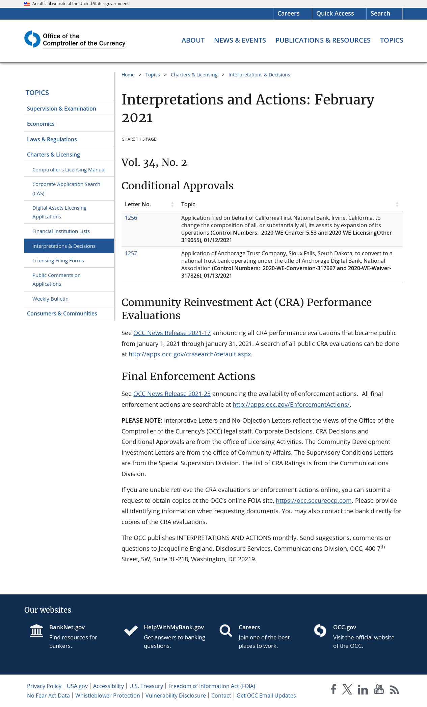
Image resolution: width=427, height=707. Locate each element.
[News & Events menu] (240, 40)
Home (128, 74)
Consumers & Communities (62, 313)
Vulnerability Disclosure (175, 695)
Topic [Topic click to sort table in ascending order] (188, 204)
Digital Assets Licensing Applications (59, 212)
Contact (221, 695)
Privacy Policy (44, 686)
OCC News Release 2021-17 (172, 333)
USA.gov (77, 686)
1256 (131, 217)
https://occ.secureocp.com (314, 500)
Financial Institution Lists (61, 231)
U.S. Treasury (146, 686)
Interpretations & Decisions (64, 245)
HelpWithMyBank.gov (174, 627)
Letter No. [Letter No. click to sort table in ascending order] (138, 204)
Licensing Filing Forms (58, 260)
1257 (131, 253)
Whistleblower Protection (107, 695)
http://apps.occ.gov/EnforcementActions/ (291, 404)
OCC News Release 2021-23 (172, 394)
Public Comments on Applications (56, 279)
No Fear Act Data (48, 695)
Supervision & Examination (61, 108)
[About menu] (193, 40)
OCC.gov (344, 627)
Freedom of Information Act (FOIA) (211, 686)
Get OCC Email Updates (266, 695)
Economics (41, 123)
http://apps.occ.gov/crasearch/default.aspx (190, 354)
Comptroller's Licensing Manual (69, 169)
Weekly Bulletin (50, 298)
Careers (288, 13)
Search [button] (380, 13)
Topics (37, 92)
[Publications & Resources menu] (323, 40)
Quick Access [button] (335, 13)
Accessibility (108, 686)
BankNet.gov (67, 627)
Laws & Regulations (52, 139)
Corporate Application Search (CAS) (66, 188)
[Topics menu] (391, 40)
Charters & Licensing (53, 154)
